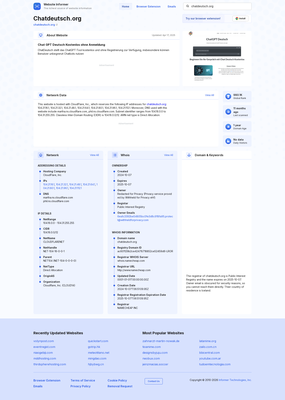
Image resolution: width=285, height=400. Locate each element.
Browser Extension (148, 6)
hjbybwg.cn (96, 364)
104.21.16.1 (49, 184)
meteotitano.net (98, 352)
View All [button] (209, 95)
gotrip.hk (94, 347)
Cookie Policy (117, 380)
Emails (172, 6)
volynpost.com (43, 341)
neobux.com (151, 358)
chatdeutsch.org (45, 24)
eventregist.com (44, 347)
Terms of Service (83, 380)
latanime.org (207, 341)
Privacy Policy (81, 386)
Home (125, 6)
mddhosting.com (44, 358)
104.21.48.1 (75, 184)
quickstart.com (98, 341)
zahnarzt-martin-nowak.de (160, 341)
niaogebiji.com (43, 352)
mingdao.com (97, 358)
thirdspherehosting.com (49, 364)
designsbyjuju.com (155, 352)
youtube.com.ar (210, 358)
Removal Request (120, 386)
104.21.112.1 (76, 188)
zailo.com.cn (207, 347)
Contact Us (154, 381)
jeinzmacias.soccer (155, 364)
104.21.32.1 (62, 184)
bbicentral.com (209, 352)
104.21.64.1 (89, 184)
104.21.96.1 (62, 188)
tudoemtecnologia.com (214, 364)
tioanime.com (151, 347)
